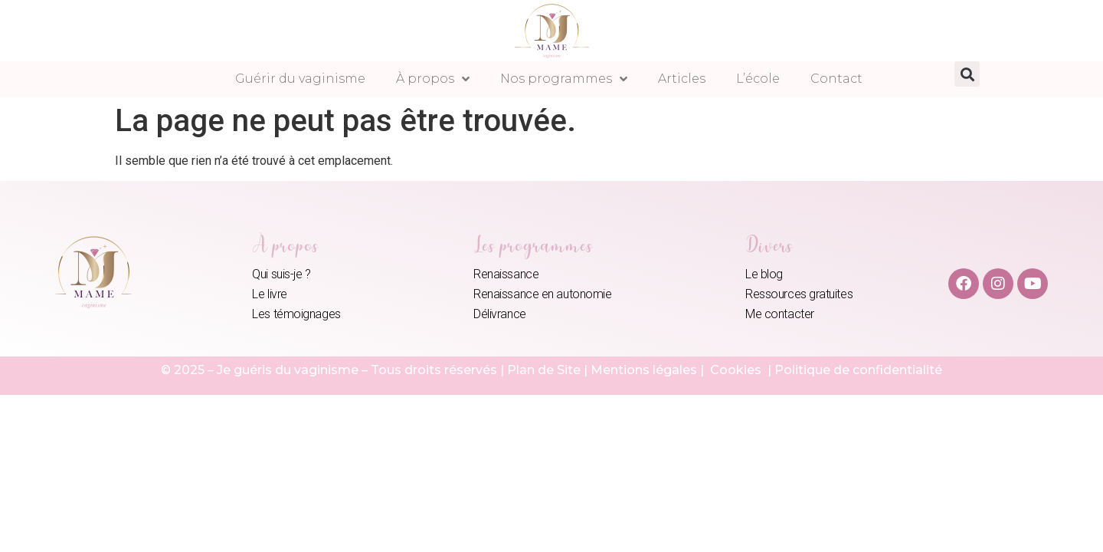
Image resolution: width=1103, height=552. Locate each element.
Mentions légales (644, 370)
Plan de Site (544, 370)
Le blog (764, 274)
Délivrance (499, 314)
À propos (433, 79)
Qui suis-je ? (281, 274)
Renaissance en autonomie (542, 294)
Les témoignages (296, 314)
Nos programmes (563, 79)
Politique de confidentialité (858, 370)
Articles (681, 78)
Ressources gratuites (799, 294)
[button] (967, 74)
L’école (758, 78)
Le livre (269, 294)
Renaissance (505, 274)
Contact (836, 78)
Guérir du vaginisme (300, 78)
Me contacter (779, 314)
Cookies (737, 370)
